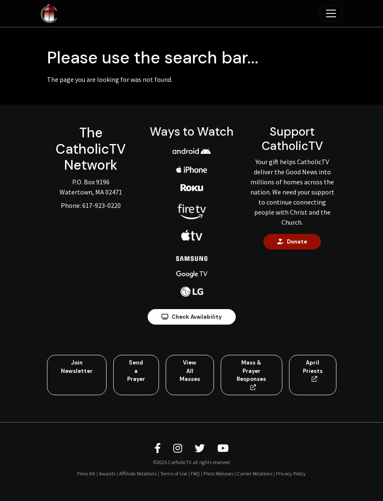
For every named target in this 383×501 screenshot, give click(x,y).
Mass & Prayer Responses (251, 374)
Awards (107, 473)
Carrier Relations (254, 473)
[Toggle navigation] (331, 13)
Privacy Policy (291, 473)
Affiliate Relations (137, 473)
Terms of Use (173, 473)
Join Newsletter (77, 367)
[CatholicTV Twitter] (201, 448)
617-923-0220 (101, 205)
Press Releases (218, 473)
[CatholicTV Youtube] (223, 448)
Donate (292, 241)
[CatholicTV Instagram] (179, 448)
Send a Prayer (136, 371)
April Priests (313, 370)
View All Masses (190, 371)
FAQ (195, 473)
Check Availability (192, 316)
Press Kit (86, 473)
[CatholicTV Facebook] (158, 448)
